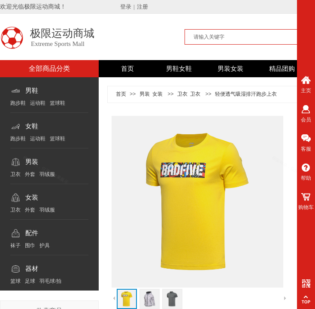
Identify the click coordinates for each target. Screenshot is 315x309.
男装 (31, 161)
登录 (125, 6)
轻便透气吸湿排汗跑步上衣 (246, 94)
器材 (31, 268)
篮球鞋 (57, 103)
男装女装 (230, 68)
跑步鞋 (18, 103)
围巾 (30, 245)
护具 (44, 245)
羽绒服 (47, 174)
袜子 (15, 245)
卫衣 (15, 174)
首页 (127, 68)
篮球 (15, 281)
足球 (30, 281)
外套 (30, 174)
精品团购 (282, 68)
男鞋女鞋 (179, 68)
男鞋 (31, 90)
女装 (31, 197)
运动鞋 (37, 103)
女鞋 (31, 126)
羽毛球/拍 (50, 281)
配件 (31, 233)
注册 (142, 6)
